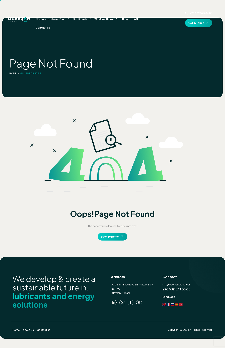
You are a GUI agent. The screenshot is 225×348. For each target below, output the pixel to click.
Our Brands (81, 19)
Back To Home (110, 236)
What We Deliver (106, 19)
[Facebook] (130, 302)
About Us (28, 329)
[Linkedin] (114, 302)
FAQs (136, 19)
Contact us (43, 27)
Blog (125, 19)
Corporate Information (52, 19)
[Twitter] (122, 302)
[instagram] (139, 302)
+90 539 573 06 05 (176, 289)
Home (16, 329)
